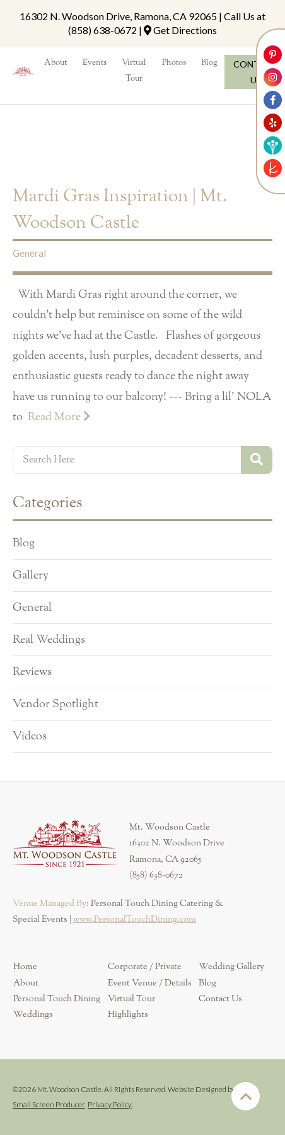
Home (25, 966)
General (29, 253)
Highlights (128, 1014)
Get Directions (185, 30)
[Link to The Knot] (273, 168)
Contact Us (220, 998)
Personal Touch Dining (56, 998)
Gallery (31, 575)
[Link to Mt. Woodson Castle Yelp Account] (273, 123)
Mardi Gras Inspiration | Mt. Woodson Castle (120, 209)
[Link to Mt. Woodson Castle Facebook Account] (273, 100)
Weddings (33, 1014)
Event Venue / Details (150, 983)
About (25, 983)
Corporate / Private (145, 966)
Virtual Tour (131, 998)
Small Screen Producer (49, 1104)
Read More (59, 416)
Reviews (32, 672)
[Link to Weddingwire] (273, 145)
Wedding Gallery (231, 966)
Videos (30, 736)
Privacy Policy (110, 1104)
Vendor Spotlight (55, 704)
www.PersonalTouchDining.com (134, 919)
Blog (24, 543)
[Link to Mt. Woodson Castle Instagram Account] (273, 77)
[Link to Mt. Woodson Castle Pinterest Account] (273, 54)
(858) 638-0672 (102, 30)
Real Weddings (49, 639)
